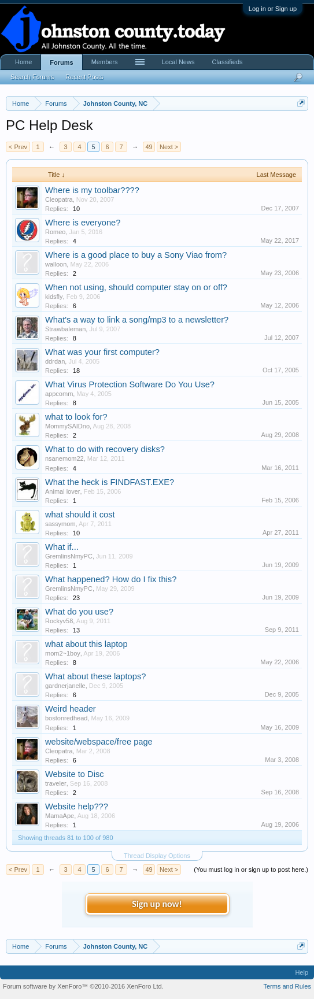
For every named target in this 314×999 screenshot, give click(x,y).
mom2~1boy (62, 653)
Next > (169, 146)
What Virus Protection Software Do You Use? (130, 384)
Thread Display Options (157, 855)
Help (301, 972)
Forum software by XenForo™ (83, 986)
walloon (56, 264)
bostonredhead (66, 718)
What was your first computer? (102, 352)
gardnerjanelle (65, 685)
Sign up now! (157, 903)
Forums (61, 62)
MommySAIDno (67, 426)
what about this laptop (86, 644)
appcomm (59, 393)
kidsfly (54, 296)
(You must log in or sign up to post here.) (251, 869)
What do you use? (79, 611)
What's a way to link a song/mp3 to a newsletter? (136, 319)
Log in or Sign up (273, 8)
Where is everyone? (82, 222)
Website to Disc (74, 774)
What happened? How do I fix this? (110, 579)
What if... (62, 547)
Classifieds (227, 61)
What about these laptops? (95, 676)
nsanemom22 (64, 458)
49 (148, 146)
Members (104, 61)
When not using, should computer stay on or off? (136, 287)
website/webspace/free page (99, 741)
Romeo (55, 231)
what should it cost (80, 514)
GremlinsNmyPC (69, 556)
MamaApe (59, 815)
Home (23, 61)
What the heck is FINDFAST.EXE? (109, 482)
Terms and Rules (287, 986)
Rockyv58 (59, 620)
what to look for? (76, 416)
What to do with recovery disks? (105, 449)
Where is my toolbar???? (92, 190)
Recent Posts (84, 76)
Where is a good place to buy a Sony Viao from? (136, 255)
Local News (178, 61)
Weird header (70, 708)
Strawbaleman (65, 328)
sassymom (60, 523)
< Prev (18, 146)
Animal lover (62, 491)
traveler (56, 783)
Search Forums (32, 76)
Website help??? (76, 806)
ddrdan (55, 361)
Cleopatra (59, 199)
